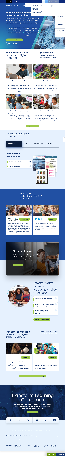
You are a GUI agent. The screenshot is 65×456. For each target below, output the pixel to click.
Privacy (30, 450)
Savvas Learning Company (11, 9)
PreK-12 (9, 1)
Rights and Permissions (36, 450)
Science (19, 9)
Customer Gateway (11, 432)
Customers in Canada (38, 434)
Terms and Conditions (53, 450)
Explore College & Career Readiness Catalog (32, 380)
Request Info (51, 454)
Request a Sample (32, 126)
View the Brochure (12, 43)
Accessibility (9, 450)
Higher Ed (15, 1)
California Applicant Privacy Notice (18, 450)
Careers (22, 432)
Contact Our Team (32, 416)
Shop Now (61, 454)
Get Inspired (18, 267)
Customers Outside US (27, 434)
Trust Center (53, 432)
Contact (54, 5)
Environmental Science (27, 9)
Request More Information (15, 40)
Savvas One (52, 219)
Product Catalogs (16, 434)
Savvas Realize (25, 219)
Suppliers (43, 432)
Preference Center (32, 432)
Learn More (26, 360)
